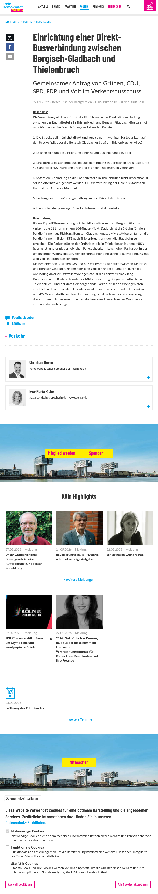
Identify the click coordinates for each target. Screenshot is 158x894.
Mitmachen (119, 7)
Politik (84, 7)
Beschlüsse (43, 21)
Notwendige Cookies (27, 831)
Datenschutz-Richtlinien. (25, 823)
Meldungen (12, 787)
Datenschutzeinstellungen (23, 798)
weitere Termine (80, 702)
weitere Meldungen (80, 560)
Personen (100, 7)
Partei (53, 7)
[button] (10, 37)
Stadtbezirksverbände (52, 798)
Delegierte (103, 798)
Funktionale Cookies (27, 847)
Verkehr (17, 336)
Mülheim (18, 324)
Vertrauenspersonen (124, 798)
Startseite (12, 21)
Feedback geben (24, 318)
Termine (26, 787)
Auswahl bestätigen (20, 884)
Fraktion (68, 7)
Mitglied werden (52, 433)
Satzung (90, 798)
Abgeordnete (75, 798)
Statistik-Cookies (24, 863)
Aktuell (38, 7)
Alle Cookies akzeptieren (133, 884)
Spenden (106, 433)
